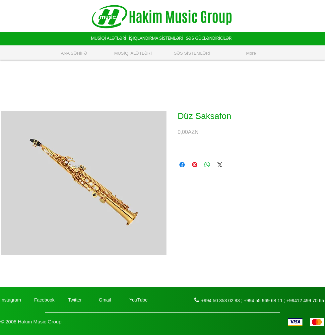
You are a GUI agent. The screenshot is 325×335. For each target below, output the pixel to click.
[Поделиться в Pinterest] (195, 165)
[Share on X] (220, 165)
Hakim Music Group (180, 17)
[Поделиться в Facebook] (182, 165)
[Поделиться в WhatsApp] (207, 165)
